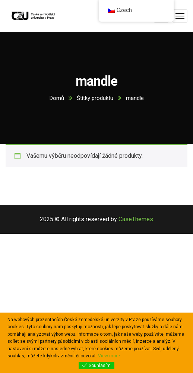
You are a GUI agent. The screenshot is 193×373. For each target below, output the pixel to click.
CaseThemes (135, 219)
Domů (57, 98)
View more (109, 355)
